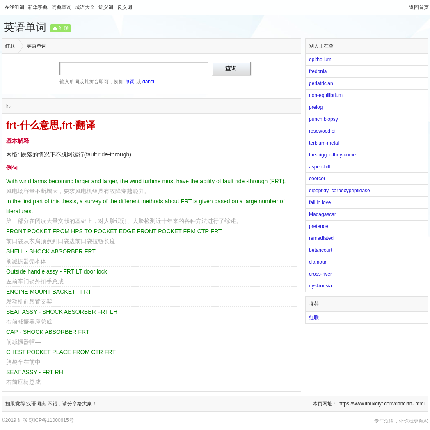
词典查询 (62, 7)
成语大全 (85, 7)
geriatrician (321, 83)
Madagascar (322, 214)
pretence (318, 226)
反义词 (124, 7)
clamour (318, 262)
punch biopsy (323, 119)
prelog (315, 107)
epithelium (320, 59)
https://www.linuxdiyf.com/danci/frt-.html (382, 404)
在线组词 (15, 7)
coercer (317, 179)
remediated (321, 238)
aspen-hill (319, 167)
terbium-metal (324, 143)
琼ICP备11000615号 (51, 420)
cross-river (320, 274)
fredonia (318, 71)
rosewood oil (322, 131)
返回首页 (419, 7)
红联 (64, 28)
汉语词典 (36, 404)
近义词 (106, 7)
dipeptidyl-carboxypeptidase (339, 190)
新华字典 (38, 7)
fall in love (320, 202)
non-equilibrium (326, 95)
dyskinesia (320, 286)
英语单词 (25, 27)
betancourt (320, 250)
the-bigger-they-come (332, 155)
